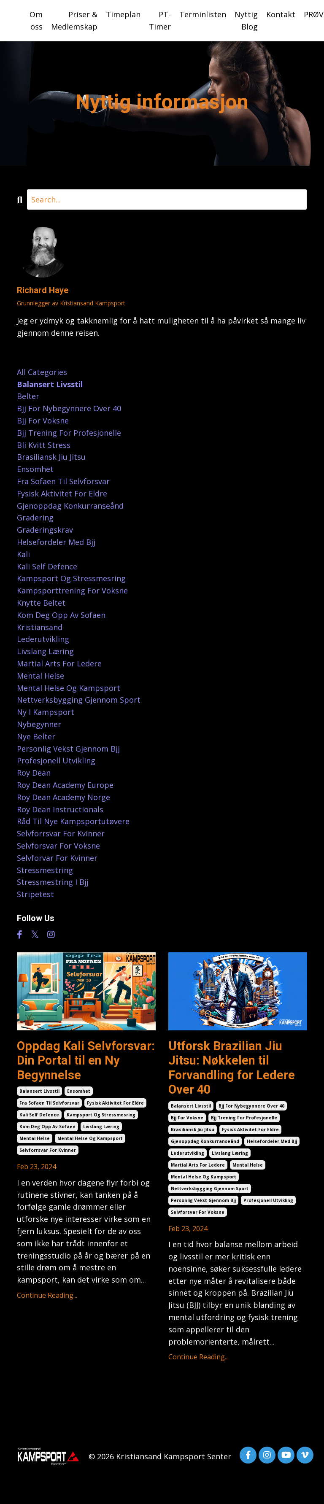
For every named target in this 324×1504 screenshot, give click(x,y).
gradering (35, 518)
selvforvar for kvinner (57, 858)
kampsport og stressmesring (101, 1117)
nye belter (36, 736)
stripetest (35, 894)
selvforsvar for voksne (197, 1215)
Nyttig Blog (246, 20)
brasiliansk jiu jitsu (192, 1132)
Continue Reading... (47, 1297)
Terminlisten (202, 14)
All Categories (42, 372)
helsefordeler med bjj (272, 1144)
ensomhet (78, 1093)
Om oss (36, 20)
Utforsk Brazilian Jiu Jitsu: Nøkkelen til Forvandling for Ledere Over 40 (234, 1069)
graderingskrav (45, 530)
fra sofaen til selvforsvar (49, 1105)
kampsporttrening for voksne (72, 590)
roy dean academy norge (63, 797)
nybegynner (39, 724)
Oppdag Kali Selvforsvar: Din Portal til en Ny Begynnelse (82, 1061)
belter (28, 396)
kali (23, 554)
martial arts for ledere (198, 1167)
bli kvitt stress (43, 445)
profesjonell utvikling (268, 1203)
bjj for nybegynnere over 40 (251, 1108)
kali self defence (39, 1117)
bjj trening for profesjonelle (244, 1120)
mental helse (34, 1140)
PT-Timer (160, 20)
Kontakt (280, 14)
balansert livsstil (39, 1093)
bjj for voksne (187, 1120)
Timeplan (123, 14)
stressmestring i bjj (53, 882)
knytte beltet (41, 603)
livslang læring (101, 1129)
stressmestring (45, 870)
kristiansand (39, 627)
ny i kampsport (45, 712)
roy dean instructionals (60, 809)
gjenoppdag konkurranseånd (205, 1144)
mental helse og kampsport (90, 1140)
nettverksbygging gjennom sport (209, 1191)
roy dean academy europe (65, 785)
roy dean (34, 773)
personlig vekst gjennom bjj (203, 1203)
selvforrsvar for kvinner (47, 1152)
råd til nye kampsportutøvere (73, 821)
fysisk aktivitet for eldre (115, 1105)
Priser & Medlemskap (74, 20)
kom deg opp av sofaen (47, 1129)
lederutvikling (187, 1156)
